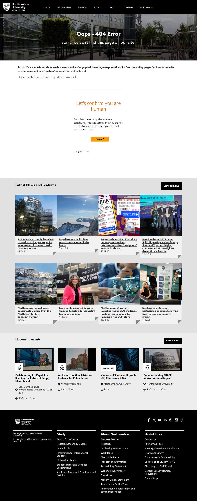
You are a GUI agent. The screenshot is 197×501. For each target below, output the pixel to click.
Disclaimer (106, 475)
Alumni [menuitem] (129, 7)
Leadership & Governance (114, 448)
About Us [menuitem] (114, 7)
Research (106, 444)
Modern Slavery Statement (115, 480)
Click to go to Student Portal (160, 462)
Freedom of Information (114, 462)
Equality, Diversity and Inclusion (162, 448)
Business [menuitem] (82, 7)
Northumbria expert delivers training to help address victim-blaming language (77, 311)
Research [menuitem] (98, 7)
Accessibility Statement (113, 466)
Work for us (107, 453)
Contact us (150, 440)
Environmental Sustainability (160, 457)
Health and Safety (154, 453)
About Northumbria (115, 434)
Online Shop (151, 478)
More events (172, 341)
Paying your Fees (154, 444)
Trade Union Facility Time (114, 484)
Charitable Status (110, 457)
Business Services (110, 440)
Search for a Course (67, 440)
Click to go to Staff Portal (158, 466)
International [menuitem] (64, 7)
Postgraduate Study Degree (71, 444)
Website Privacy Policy (113, 471)
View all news (171, 186)
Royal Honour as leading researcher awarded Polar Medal (74, 243)
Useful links (153, 434)
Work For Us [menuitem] (146, 7)
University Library (66, 460)
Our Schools (63, 448)
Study (61, 434)
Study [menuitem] (47, 7)
